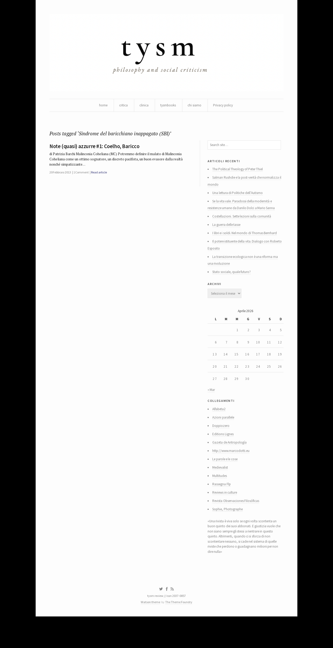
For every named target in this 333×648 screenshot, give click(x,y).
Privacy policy (225, 107)
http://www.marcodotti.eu (233, 472)
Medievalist (222, 490)
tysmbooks (168, 107)
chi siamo (195, 107)
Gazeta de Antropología (231, 463)
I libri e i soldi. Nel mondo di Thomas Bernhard (247, 242)
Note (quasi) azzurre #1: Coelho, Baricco (95, 149)
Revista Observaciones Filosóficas (240, 525)
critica (121, 107)
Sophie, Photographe (229, 534)
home (100, 107)
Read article (102, 177)
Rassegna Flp (223, 508)
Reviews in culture (227, 516)
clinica (142, 107)
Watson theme (149, 633)
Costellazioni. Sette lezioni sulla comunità (244, 224)
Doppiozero (222, 446)
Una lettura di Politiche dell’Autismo (240, 199)
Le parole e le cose (227, 481)
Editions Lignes (224, 454)
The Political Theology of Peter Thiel (240, 174)
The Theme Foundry (180, 633)
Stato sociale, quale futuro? (234, 283)
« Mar (211, 407)
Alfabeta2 (220, 428)
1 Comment (83, 177)
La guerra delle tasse (229, 233)
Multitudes (221, 499)
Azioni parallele (224, 437)
